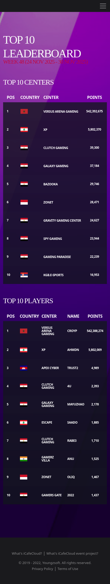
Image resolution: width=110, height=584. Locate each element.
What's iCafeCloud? (27, 553)
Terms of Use (68, 568)
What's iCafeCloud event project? (72, 553)
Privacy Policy (42, 568)
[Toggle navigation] (103, 6)
